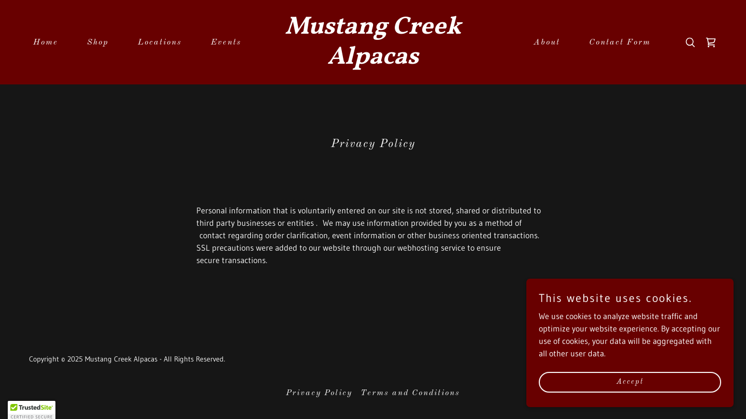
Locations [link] (160, 42)
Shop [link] (98, 42)
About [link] (547, 42)
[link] (373, 60)
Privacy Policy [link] (319, 393)
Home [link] (45, 42)
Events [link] (226, 42)
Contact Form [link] (620, 42)
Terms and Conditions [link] (410, 393)
